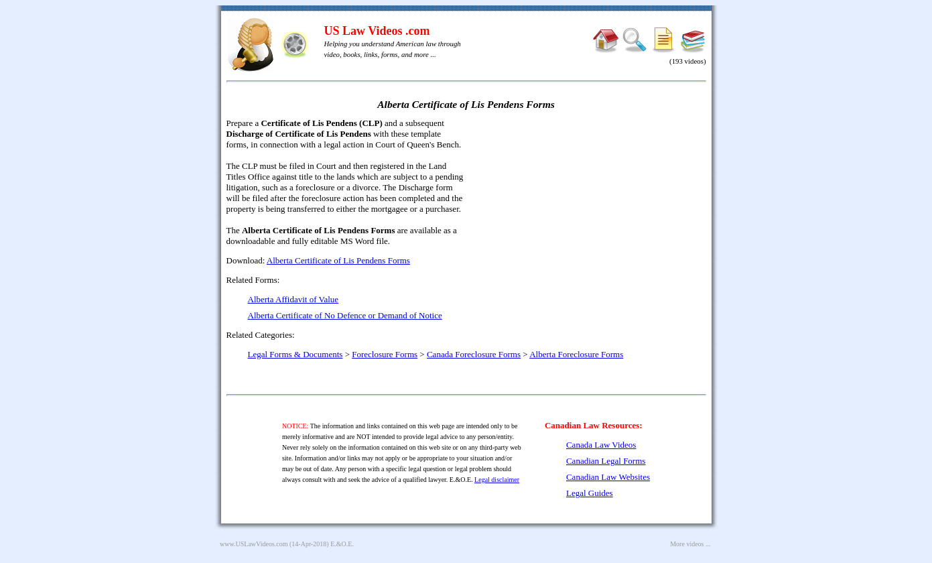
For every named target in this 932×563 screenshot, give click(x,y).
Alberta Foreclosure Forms (576, 354)
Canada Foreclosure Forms (474, 354)
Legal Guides (589, 493)
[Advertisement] (591, 214)
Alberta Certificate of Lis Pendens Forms (338, 260)
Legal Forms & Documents (295, 354)
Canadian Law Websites (608, 477)
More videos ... (690, 544)
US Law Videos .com (377, 31)
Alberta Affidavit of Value (293, 299)
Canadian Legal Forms (605, 461)
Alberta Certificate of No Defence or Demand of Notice (345, 315)
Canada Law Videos (601, 445)
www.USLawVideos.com (254, 544)
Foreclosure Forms (384, 354)
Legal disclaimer (496, 479)
